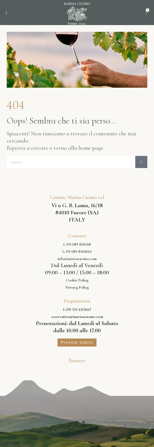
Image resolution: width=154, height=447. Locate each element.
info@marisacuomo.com (77, 258)
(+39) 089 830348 (77, 244)
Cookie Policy (77, 280)
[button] (6, 12)
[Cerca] (141, 162)
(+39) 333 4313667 (77, 309)
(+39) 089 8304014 (77, 251)
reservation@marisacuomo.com (77, 316)
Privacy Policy (77, 287)
